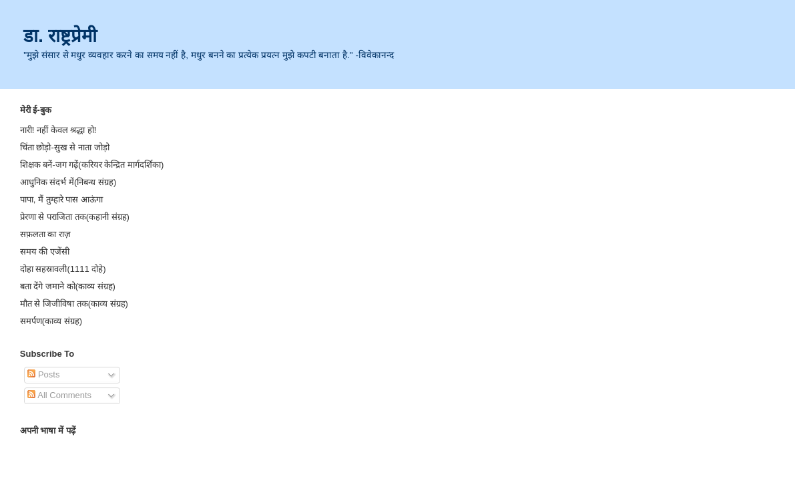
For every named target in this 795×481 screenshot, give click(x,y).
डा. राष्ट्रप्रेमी (60, 35)
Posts (43, 374)
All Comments (59, 395)
